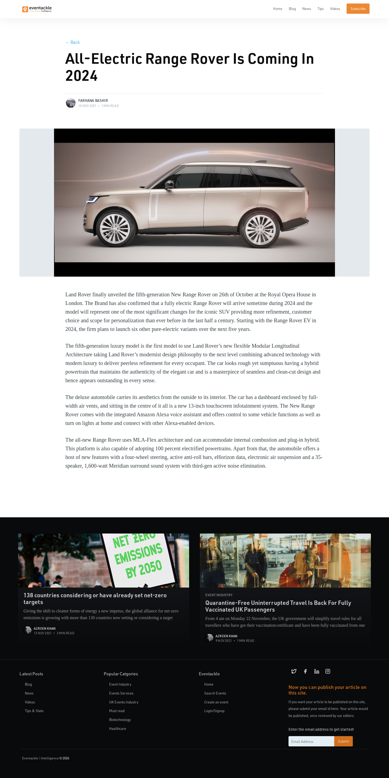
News (306, 8)
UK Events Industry (123, 702)
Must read (117, 710)
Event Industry (120, 684)
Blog (292, 8)
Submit (343, 741)
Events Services (121, 693)
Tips (320, 8)
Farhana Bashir (93, 100)
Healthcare (117, 728)
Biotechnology (120, 719)
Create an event (216, 702)
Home (277, 8)
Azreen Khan (45, 628)
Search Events (215, 693)
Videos (335, 8)
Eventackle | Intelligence (40, 758)
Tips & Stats (34, 710)
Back (72, 42)
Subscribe (358, 8)
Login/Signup (214, 710)
